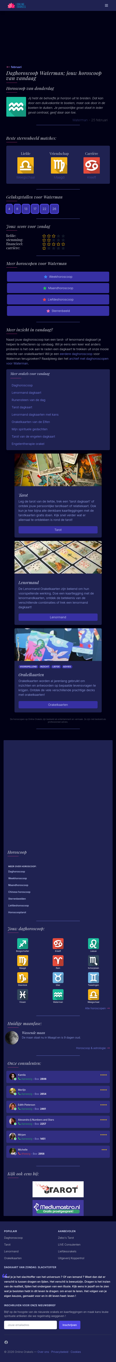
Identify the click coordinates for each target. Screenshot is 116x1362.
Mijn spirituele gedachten (30, 429)
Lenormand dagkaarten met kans (35, 414)
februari (16, 67)
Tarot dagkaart (22, 407)
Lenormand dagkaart (26, 392)
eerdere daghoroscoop (76, 354)
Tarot (57, 530)
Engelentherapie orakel (28, 444)
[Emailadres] (30, 1325)
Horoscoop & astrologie (93, 1048)
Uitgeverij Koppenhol (71, 1258)
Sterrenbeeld (58, 311)
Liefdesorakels (67, 1251)
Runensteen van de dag (28, 400)
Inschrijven (70, 1325)
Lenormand (58, 617)
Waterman (80, 120)
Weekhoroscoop (58, 277)
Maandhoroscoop (58, 288)
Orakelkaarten (58, 704)
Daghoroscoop (22, 385)
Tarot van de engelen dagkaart (33, 436)
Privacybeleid (59, 1352)
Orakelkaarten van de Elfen (31, 422)
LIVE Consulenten (69, 1244)
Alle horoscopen (97, 1008)
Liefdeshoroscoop (58, 299)
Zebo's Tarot (66, 1237)
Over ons (43, 1352)
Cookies (76, 1352)
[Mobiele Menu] (106, 5)
